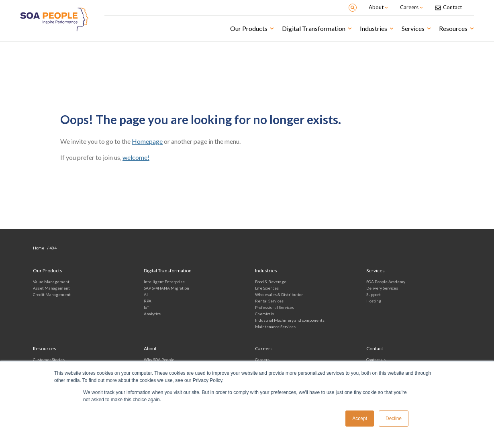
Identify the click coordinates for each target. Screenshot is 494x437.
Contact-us (376, 359)
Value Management (51, 281)
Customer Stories (49, 359)
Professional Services (274, 307)
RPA (147, 300)
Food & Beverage (270, 281)
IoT (146, 307)
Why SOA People (159, 359)
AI (146, 294)
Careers (262, 359)
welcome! (135, 157)
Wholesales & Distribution (279, 294)
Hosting (373, 300)
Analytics (152, 313)
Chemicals (264, 313)
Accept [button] (359, 418)
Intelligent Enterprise (164, 281)
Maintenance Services (275, 326)
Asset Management (51, 288)
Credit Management (52, 294)
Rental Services (269, 300)
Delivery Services (382, 288)
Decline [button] (394, 418)
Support (373, 294)
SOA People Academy (385, 281)
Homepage (147, 141)
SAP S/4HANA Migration (166, 288)
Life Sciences (267, 288)
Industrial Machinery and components (290, 320)
